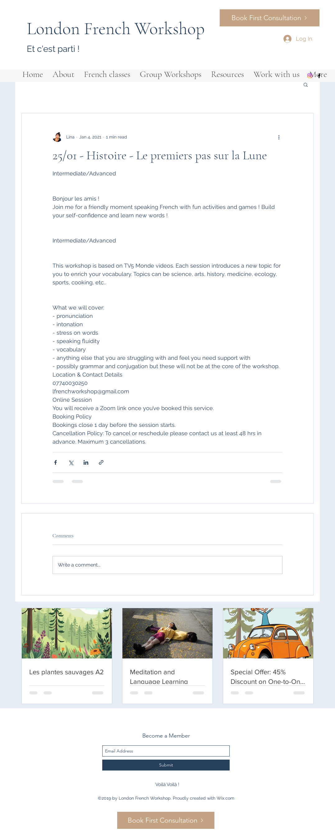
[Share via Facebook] (55, 462)
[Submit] (166, 765)
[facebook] (319, 76)
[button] (306, 84)
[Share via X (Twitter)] (71, 462)
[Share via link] (101, 462)
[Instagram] (310, 76)
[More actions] (278, 137)
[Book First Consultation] (269, 17)
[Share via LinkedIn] (86, 462)
